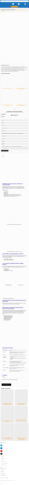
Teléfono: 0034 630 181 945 (3, 445)
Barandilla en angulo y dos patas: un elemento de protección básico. (12, 187)
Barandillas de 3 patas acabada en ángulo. (12, 382)
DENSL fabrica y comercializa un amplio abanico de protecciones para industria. (12, 311)
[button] (25, 4)
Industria (4, 9)
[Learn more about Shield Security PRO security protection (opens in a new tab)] (1, 484)
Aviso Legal (2, 462)
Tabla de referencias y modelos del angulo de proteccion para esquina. (14, 303)
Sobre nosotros (2, 459)
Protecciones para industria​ (10, 9)
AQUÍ (7, 480)
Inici (1, 9)
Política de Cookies (3, 464)
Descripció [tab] (3, 158)
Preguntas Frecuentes (3, 467)
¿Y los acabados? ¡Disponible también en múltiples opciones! (12, 266)
